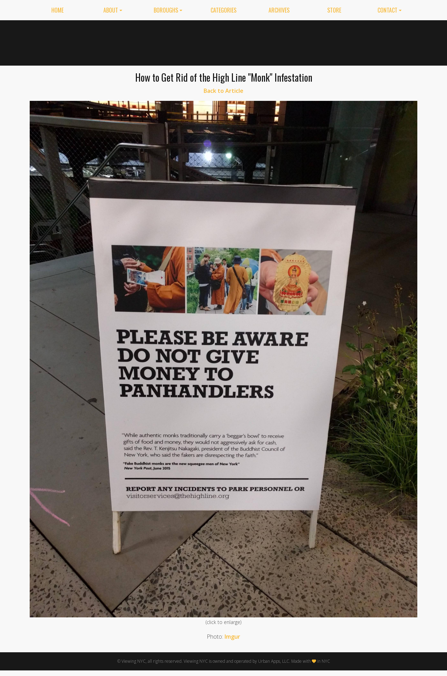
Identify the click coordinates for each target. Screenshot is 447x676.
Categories (223, 10)
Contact (387, 10)
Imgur (232, 636)
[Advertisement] (290, 41)
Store (334, 10)
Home (57, 10)
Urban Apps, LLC (273, 661)
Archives (279, 10)
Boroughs (166, 10)
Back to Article (223, 91)
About (110, 10)
